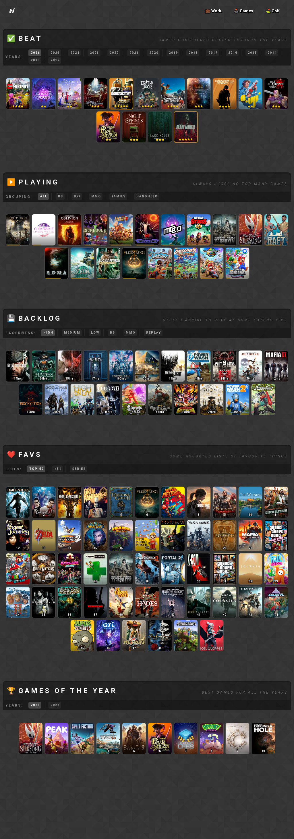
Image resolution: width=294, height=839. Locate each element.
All (43, 196)
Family (119, 196)
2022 (114, 53)
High (48, 332)
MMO (96, 196)
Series (79, 469)
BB (60, 196)
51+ (58, 469)
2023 (94, 53)
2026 (35, 53)
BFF (77, 196)
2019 (173, 53)
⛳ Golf (273, 11)
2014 (272, 53)
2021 (134, 53)
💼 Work (213, 11)
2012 (55, 60)
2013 (35, 60)
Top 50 (36, 469)
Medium (72, 332)
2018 (193, 53)
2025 (55, 53)
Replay (153, 332)
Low (95, 332)
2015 (252, 53)
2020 (153, 53)
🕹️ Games (243, 11)
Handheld (147, 196)
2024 (75, 53)
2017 (213, 53)
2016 (232, 53)
